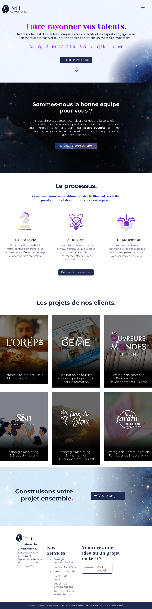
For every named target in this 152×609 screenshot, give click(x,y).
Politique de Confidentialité (108, 605)
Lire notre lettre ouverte (76, 145)
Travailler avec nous (76, 59)
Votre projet (108, 495)
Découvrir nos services (76, 272)
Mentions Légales (80, 605)
